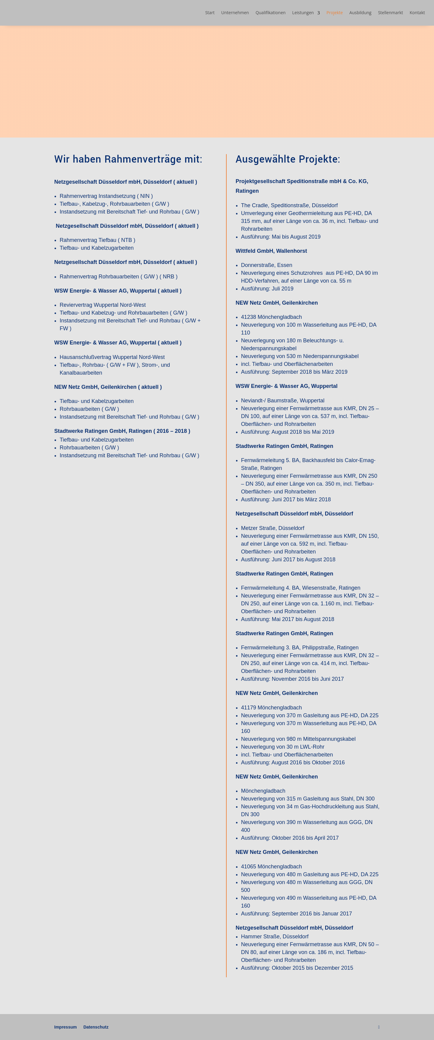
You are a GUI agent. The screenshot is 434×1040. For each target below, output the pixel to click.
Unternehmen (235, 12)
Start (210, 12)
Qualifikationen (271, 12)
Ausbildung (360, 12)
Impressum (65, 1027)
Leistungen (303, 12)
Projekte (334, 12)
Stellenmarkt (390, 12)
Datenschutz (95, 1027)
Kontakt (417, 12)
